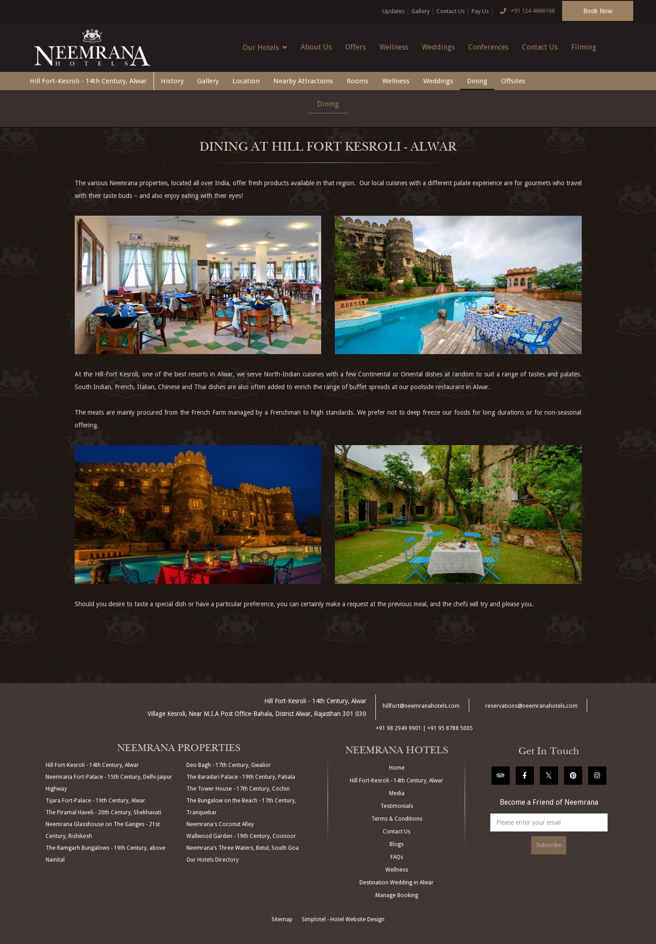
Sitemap (282, 919)
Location (246, 81)
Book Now (597, 11)
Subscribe (548, 845)
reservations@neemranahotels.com (531, 706)
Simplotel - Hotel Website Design (343, 919)
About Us (316, 47)
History (172, 81)
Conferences (488, 47)
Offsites (513, 81)
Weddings (438, 47)
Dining (477, 81)
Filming (583, 47)
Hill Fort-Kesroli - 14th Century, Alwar (88, 81)
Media (397, 793)
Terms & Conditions (396, 819)
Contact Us (450, 11)
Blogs (397, 844)
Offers (355, 47)
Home (397, 768)
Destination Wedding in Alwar (396, 882)
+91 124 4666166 (525, 11)
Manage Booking (396, 895)
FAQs (396, 857)
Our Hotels (265, 47)
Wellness (393, 47)
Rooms (358, 81)
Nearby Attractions (303, 81)
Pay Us (480, 11)
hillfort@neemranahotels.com (421, 706)
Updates (393, 11)
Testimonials (396, 806)
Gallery (420, 11)
